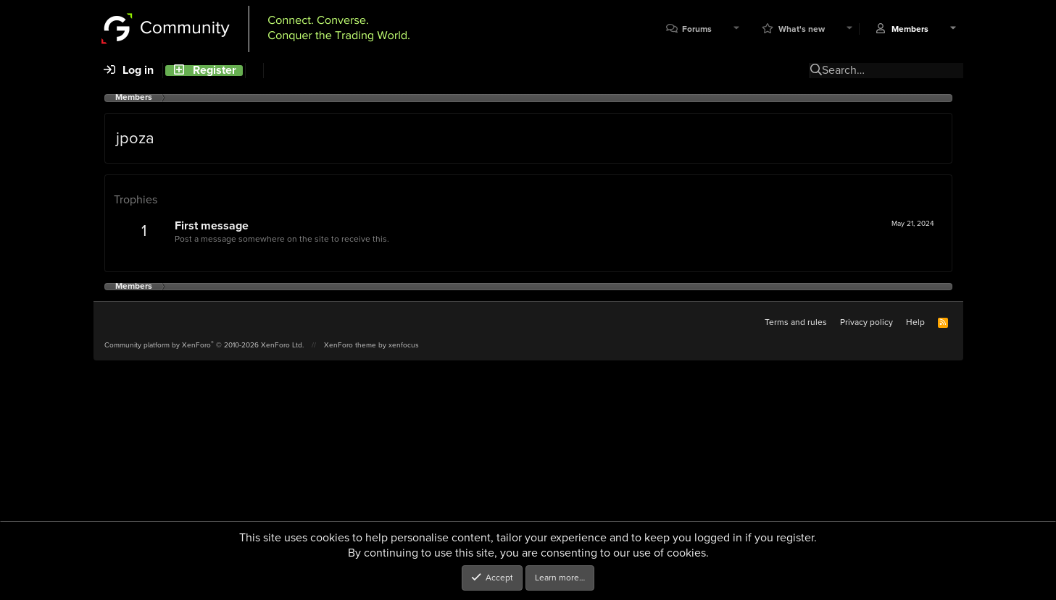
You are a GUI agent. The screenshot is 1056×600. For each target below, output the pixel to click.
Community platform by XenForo (204, 344)
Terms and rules (796, 322)
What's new (801, 29)
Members (909, 29)
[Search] (254, 70)
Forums (697, 29)
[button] (736, 29)
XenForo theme (350, 344)
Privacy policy (866, 322)
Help (915, 322)
